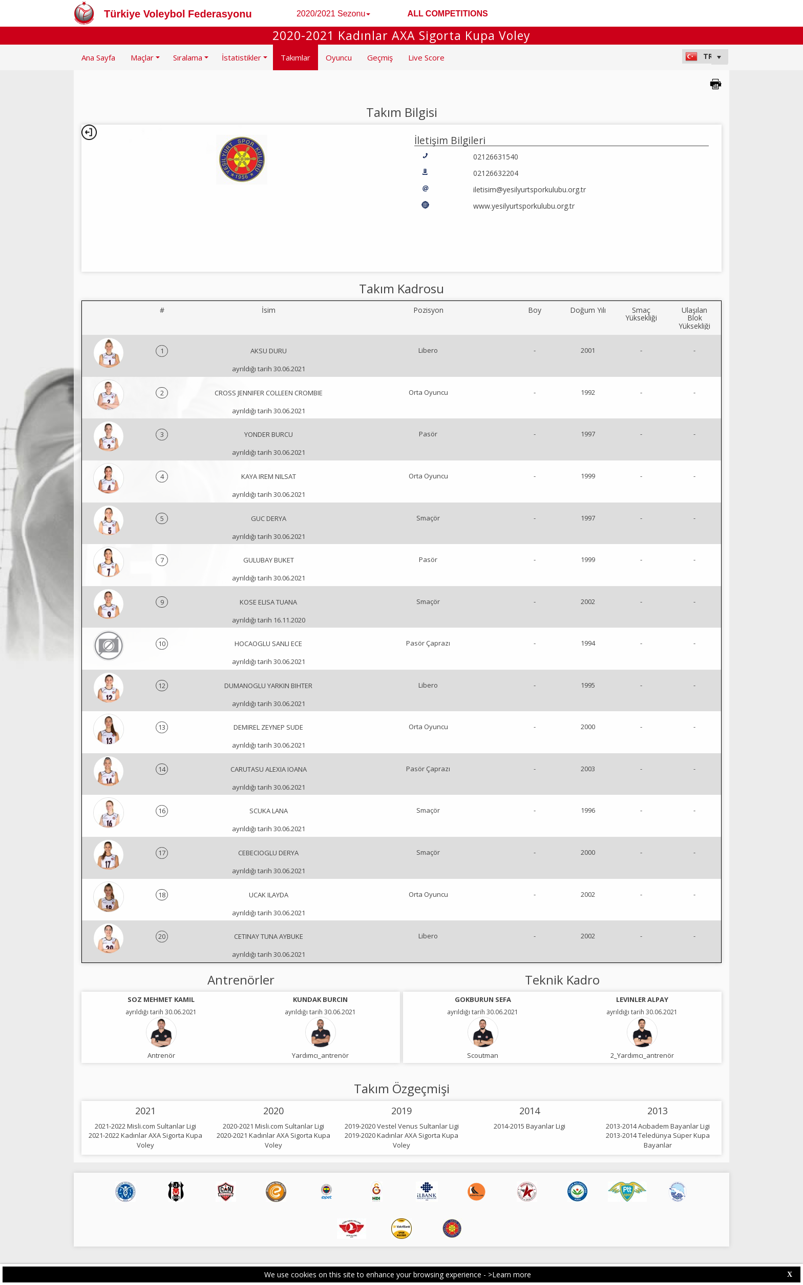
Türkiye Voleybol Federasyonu (178, 13)
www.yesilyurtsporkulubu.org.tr (524, 206)
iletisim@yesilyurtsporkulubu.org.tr (529, 189)
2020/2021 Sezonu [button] (333, 13)
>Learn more (509, 1274)
